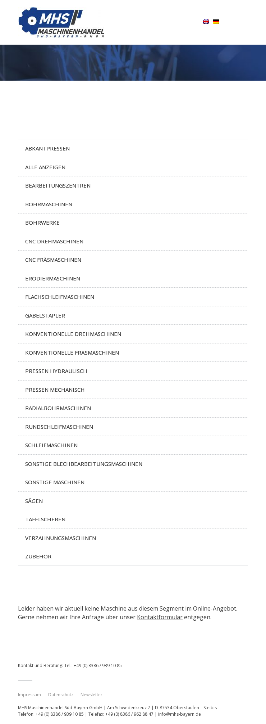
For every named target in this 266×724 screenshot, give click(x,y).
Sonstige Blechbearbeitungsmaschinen (83, 463)
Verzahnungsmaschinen (60, 537)
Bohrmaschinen (48, 204)
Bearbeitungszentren (58, 185)
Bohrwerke (42, 222)
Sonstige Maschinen (54, 482)
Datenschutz (60, 695)
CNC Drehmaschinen (54, 241)
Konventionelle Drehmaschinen (73, 333)
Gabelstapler (45, 315)
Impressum (29, 695)
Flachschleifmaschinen (59, 296)
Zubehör (38, 556)
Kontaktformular (160, 617)
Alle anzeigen (45, 167)
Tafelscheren (45, 519)
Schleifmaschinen (51, 445)
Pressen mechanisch (55, 389)
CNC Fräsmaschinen (53, 259)
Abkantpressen (47, 148)
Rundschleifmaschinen (59, 426)
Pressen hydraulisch (56, 370)
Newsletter (91, 695)
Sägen (34, 500)
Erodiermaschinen (52, 278)
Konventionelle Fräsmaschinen (72, 352)
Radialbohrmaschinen (58, 408)
